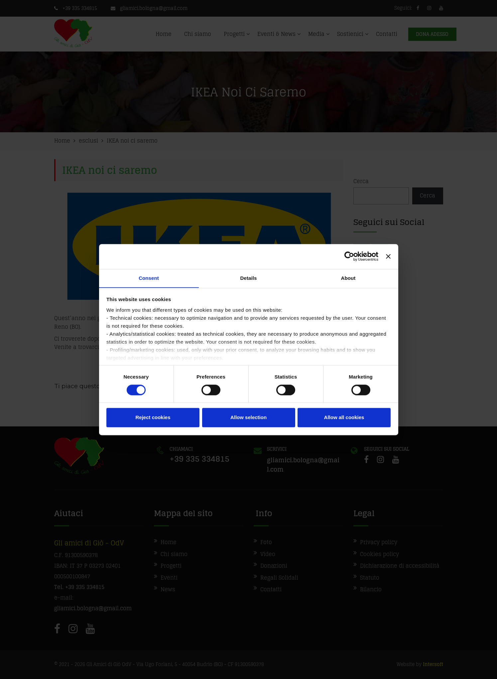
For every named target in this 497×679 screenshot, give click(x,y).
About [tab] (348, 278)
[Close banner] (388, 256)
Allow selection (248, 417)
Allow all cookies (344, 417)
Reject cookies (152, 417)
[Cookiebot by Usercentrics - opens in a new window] (349, 256)
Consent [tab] (149, 278)
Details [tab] (248, 278)
